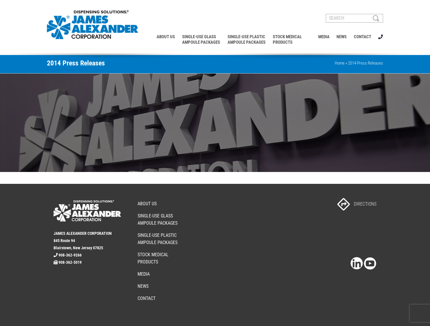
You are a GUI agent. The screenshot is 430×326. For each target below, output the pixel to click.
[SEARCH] (354, 18)
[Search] (376, 18)
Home (340, 63)
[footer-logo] (87, 202)
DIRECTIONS (356, 204)
